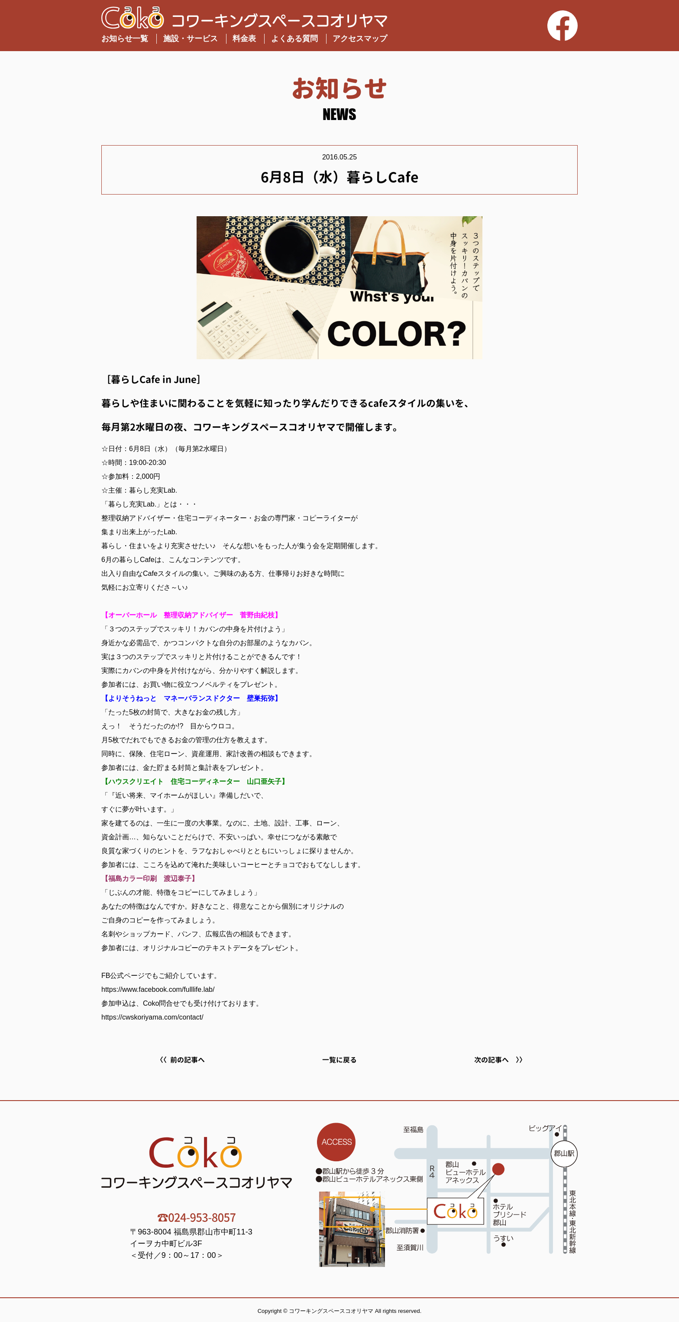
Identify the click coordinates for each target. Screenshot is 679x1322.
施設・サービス (190, 38)
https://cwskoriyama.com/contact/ (152, 1017)
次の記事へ (491, 1060)
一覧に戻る (339, 1060)
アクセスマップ (360, 38)
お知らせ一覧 (124, 38)
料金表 (244, 38)
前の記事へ (187, 1060)
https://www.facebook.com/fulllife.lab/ (157, 989)
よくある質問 (294, 38)
